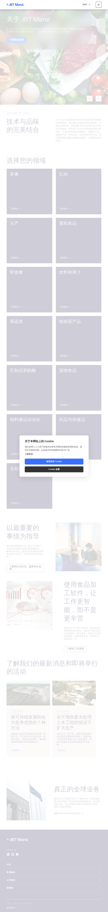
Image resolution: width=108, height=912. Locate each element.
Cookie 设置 (69, 465)
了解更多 (29, 457)
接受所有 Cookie (39, 465)
